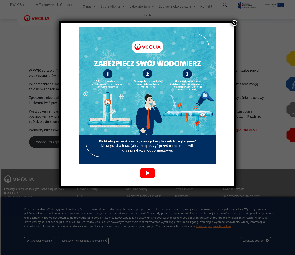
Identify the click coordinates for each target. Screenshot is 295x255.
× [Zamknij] (234, 23)
